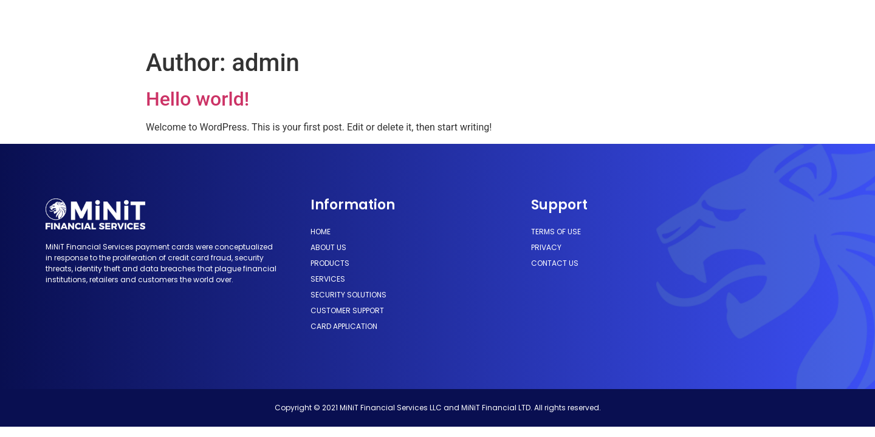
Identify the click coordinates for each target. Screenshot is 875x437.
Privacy (546, 247)
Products (319, 21)
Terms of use (556, 231)
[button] (754, 22)
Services (377, 21)
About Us (260, 21)
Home (212, 21)
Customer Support (556, 21)
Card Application (652, 21)
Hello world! (197, 98)
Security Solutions (456, 21)
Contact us (554, 263)
